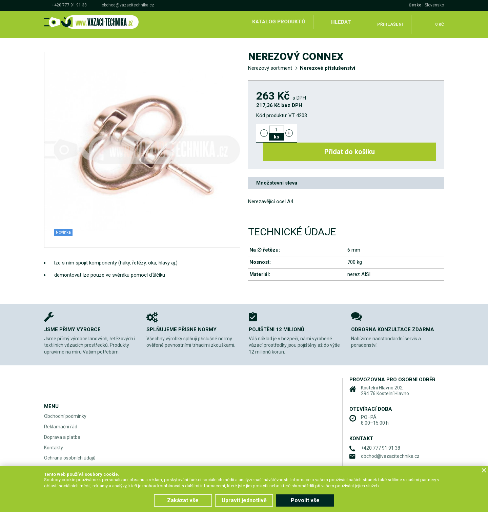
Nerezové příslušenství (327, 63)
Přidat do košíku (370, 128)
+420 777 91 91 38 (69, 5)
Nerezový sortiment (270, 63)
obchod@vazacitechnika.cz (128, 5)
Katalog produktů (277, 22)
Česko (415, 5)
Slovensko (434, 5)
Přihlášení (390, 22)
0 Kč (438, 22)
